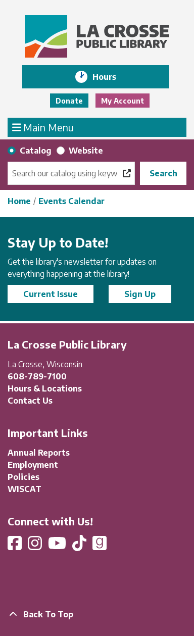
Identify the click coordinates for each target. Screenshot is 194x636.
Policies (23, 477)
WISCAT (24, 489)
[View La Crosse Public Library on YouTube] (58, 546)
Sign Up (140, 294)
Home (19, 201)
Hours (111, 77)
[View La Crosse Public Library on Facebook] (16, 546)
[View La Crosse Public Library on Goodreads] (99, 546)
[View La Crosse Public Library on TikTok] (80, 546)
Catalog (36, 150)
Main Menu (43, 126)
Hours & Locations (45, 388)
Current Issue (50, 294)
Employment (33, 465)
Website (86, 150)
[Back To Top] (97, 614)
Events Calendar (71, 201)
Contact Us (30, 401)
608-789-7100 (37, 376)
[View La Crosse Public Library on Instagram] (36, 546)
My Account (122, 100)
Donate (69, 100)
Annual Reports (39, 453)
